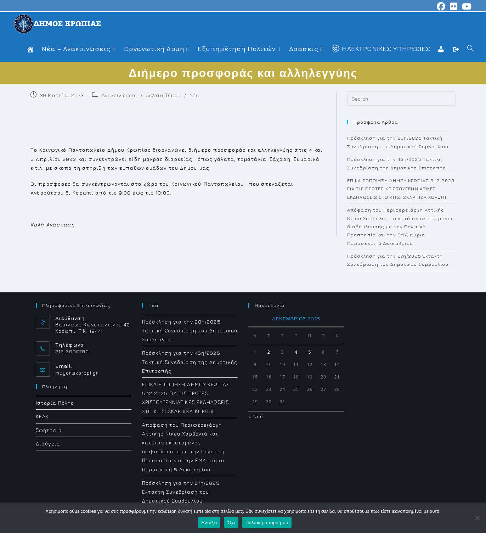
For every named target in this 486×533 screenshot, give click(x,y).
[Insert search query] (401, 98)
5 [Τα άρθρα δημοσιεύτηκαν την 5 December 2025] (310, 352)
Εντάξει (209, 522)
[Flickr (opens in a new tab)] (454, 6)
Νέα (194, 95)
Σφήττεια (49, 430)
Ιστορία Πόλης (55, 403)
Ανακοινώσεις (119, 95)
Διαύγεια (48, 444)
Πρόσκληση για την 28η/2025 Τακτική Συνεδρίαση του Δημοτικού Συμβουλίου (189, 330)
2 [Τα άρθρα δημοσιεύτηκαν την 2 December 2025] (268, 352)
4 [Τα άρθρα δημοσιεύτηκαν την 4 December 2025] (296, 352)
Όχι (231, 522)
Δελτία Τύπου (163, 95)
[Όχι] (477, 517)
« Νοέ (256, 416)
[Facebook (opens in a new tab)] (441, 6)
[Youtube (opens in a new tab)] (466, 6)
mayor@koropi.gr (76, 373)
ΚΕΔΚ (42, 416)
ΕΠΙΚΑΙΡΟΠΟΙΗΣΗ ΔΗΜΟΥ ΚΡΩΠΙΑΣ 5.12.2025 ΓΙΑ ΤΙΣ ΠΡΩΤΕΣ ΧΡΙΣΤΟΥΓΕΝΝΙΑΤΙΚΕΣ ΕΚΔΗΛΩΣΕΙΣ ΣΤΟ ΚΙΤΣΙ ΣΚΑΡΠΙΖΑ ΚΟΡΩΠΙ (400, 189)
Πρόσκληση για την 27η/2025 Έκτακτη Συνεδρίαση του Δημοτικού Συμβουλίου (181, 492)
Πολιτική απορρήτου (266, 522)
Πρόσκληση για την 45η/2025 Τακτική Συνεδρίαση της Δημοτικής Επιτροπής (189, 362)
